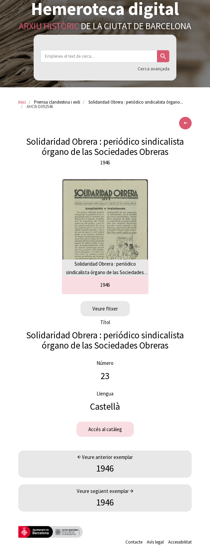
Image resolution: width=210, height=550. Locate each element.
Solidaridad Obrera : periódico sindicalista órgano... (135, 102)
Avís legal (155, 542)
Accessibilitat (180, 542)
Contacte (133, 542)
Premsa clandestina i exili (57, 102)
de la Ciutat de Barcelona (105, 26)
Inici (22, 102)
